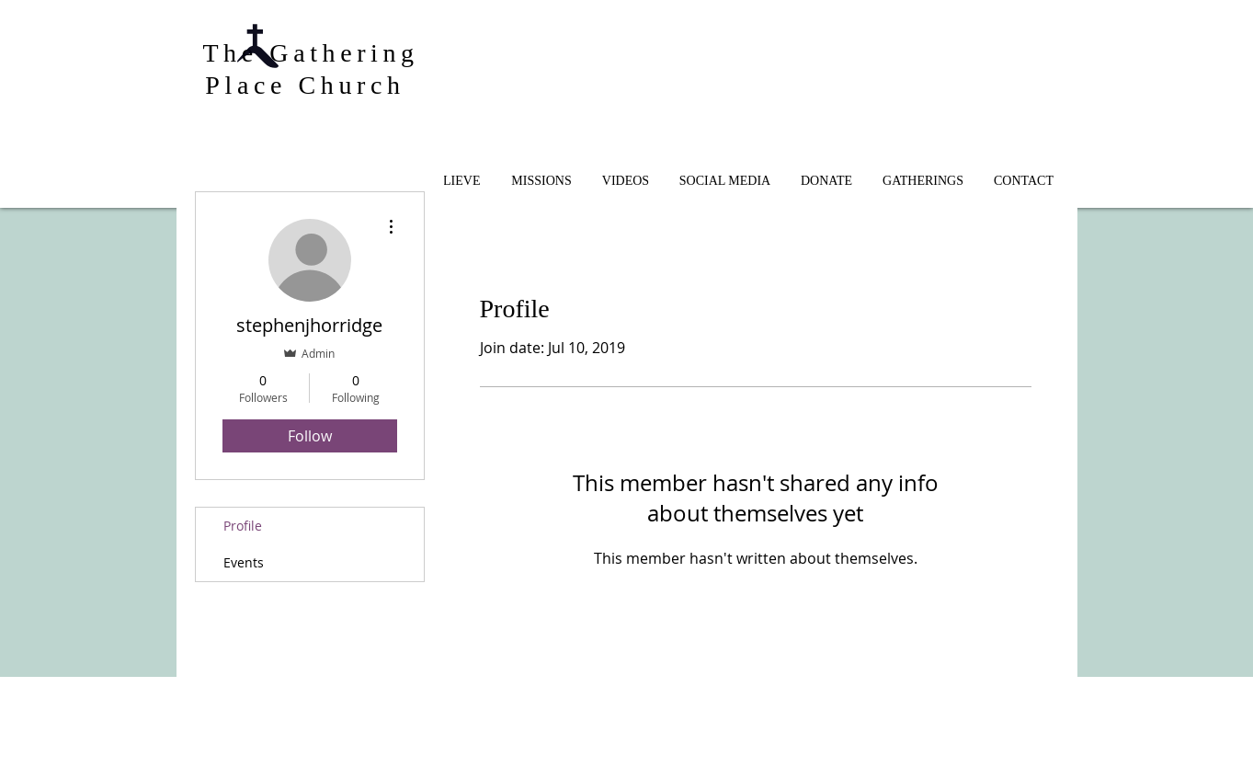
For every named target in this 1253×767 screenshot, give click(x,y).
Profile (242, 525)
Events (243, 562)
